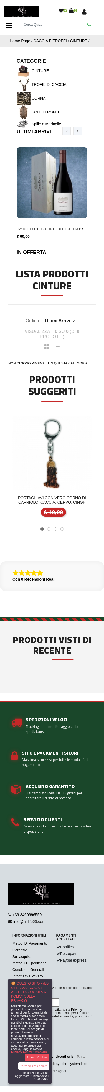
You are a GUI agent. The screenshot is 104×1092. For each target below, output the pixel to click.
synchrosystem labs (71, 1064)
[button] (42, 529)
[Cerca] (51, 24)
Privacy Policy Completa (29, 1052)
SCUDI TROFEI (38, 112)
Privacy (76, 1010)
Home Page (20, 41)
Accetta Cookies (37, 1057)
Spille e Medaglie (39, 124)
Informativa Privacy (27, 976)
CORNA (31, 98)
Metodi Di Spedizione (29, 963)
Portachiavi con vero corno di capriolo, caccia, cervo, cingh (52, 500)
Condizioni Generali (28, 969)
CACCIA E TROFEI (50, 41)
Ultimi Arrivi (34, 131)
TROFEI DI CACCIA (42, 84)
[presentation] (66, 131)
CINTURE (78, 41)
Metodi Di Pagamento (29, 943)
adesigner (59, 1071)
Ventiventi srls (61, 1056)
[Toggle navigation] (9, 25)
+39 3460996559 (27, 915)
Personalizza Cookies (33, 1066)
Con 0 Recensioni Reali (33, 579)
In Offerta (31, 252)
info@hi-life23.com (29, 921)
